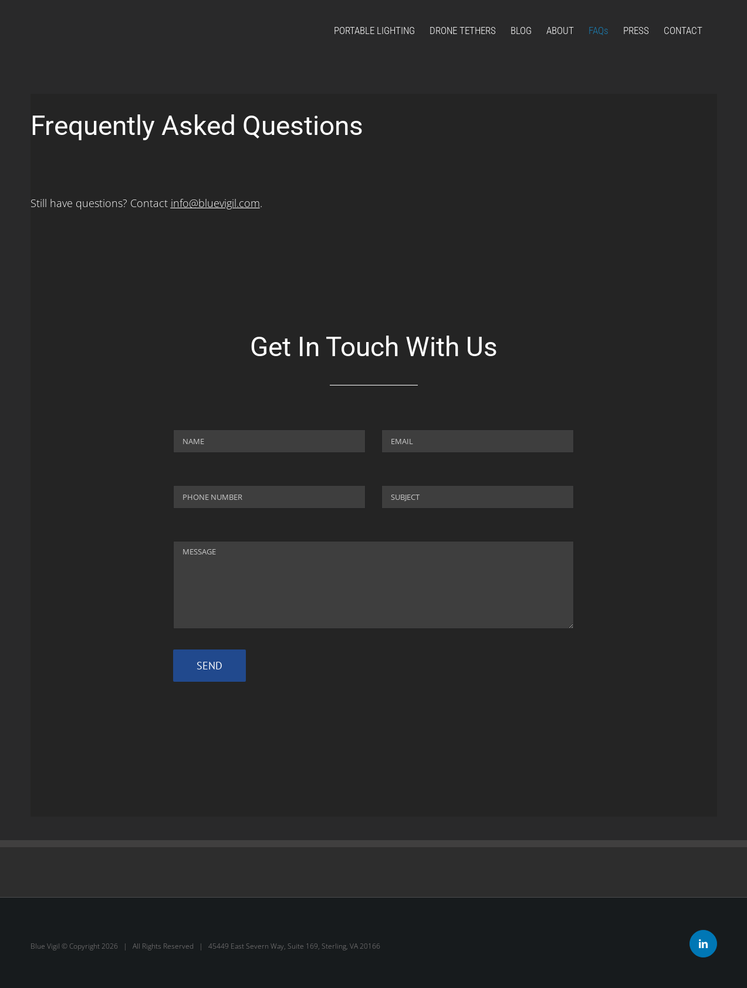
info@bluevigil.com (215, 203)
